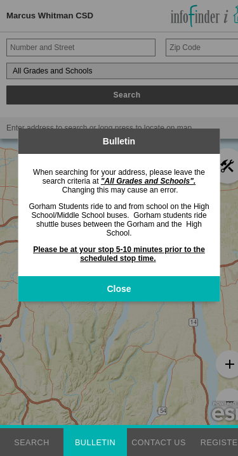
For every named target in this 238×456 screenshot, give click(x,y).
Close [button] (119, 289)
